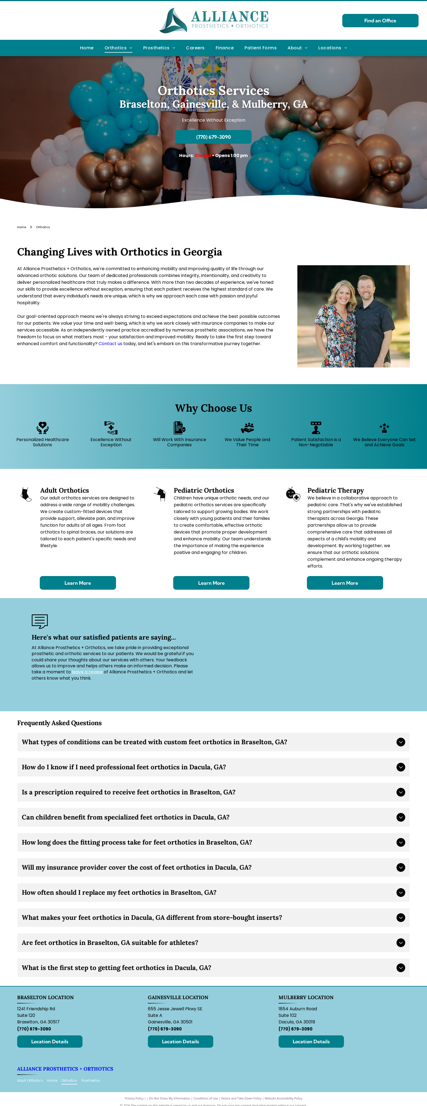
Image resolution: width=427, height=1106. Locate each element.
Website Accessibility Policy (283, 1098)
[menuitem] (87, 48)
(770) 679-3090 (34, 1029)
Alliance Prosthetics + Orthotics (65, 1069)
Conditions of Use (205, 1098)
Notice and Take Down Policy (241, 1098)
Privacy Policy (134, 1098)
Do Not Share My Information (169, 1098)
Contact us (110, 343)
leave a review (87, 672)
